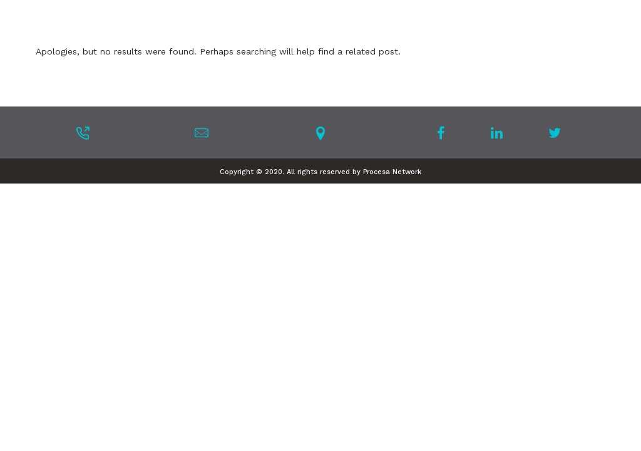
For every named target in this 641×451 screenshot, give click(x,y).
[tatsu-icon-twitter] (554, 133)
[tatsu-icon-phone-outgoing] (83, 133)
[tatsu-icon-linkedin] (500, 133)
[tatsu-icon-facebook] (445, 133)
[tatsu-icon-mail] (201, 133)
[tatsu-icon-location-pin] (320, 133)
